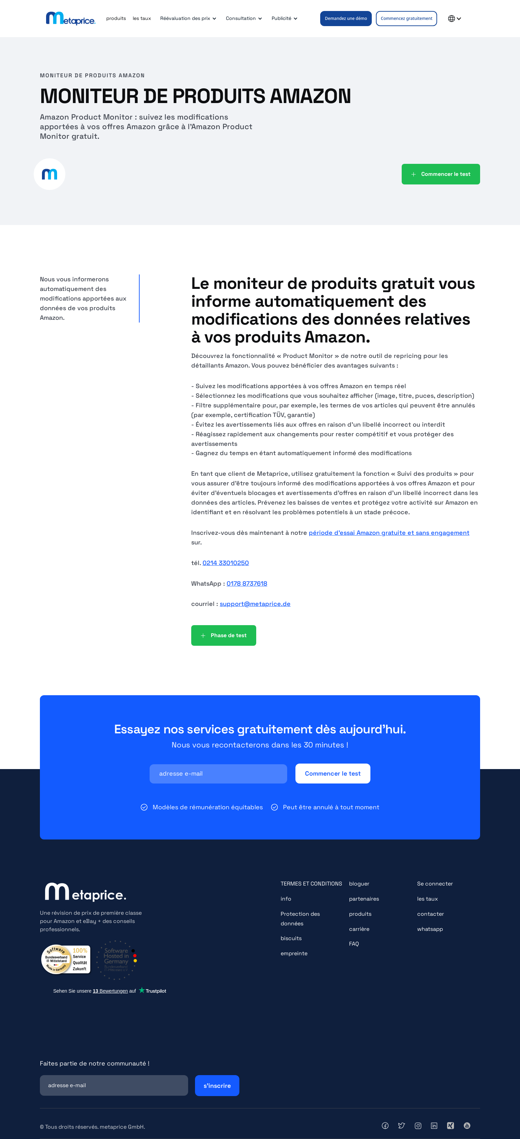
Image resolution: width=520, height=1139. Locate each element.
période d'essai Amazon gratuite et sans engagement (389, 533)
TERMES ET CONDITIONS (311, 883)
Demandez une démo (346, 18)
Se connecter (435, 883)
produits (116, 18)
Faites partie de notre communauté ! (95, 1063)
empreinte (294, 953)
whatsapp (430, 929)
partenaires (364, 898)
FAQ (354, 943)
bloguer (359, 883)
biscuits (291, 938)
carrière (359, 929)
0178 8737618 (247, 583)
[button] (187, 18)
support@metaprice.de (255, 604)
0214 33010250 (226, 563)
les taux (142, 18)
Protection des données (300, 918)
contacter (430, 913)
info (286, 898)
